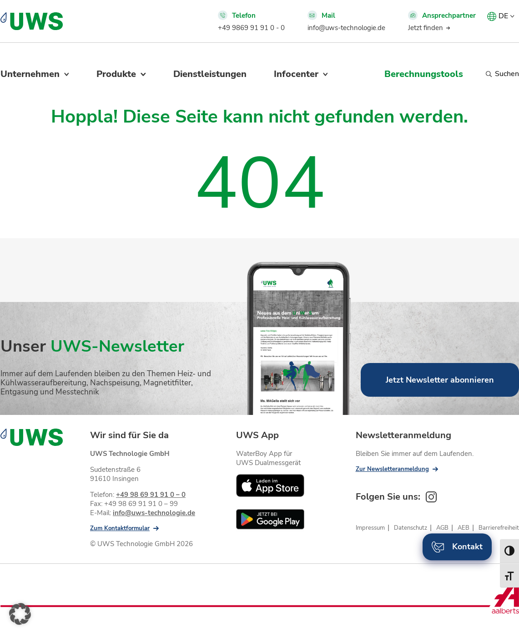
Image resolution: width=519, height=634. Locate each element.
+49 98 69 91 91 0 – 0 (151, 494)
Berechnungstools (423, 74)
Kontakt (457, 546)
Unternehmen (30, 74)
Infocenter (296, 74)
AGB (442, 528)
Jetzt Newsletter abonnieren (440, 379)
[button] (20, 614)
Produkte (116, 74)
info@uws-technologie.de (346, 28)
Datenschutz (410, 528)
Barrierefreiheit (499, 528)
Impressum (370, 528)
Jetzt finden (425, 28)
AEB (463, 528)
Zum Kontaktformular (120, 528)
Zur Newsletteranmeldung (392, 469)
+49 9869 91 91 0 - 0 (251, 28)
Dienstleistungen (210, 74)
